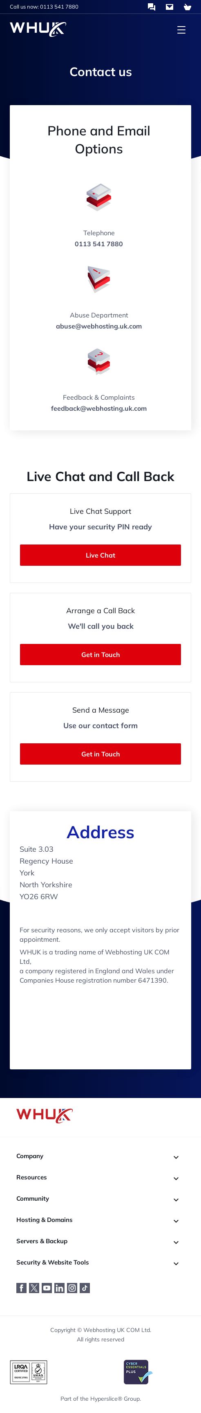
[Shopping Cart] (187, 7)
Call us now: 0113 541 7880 (44, 6)
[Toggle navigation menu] (181, 29)
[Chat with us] (151, 7)
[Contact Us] (169, 7)
